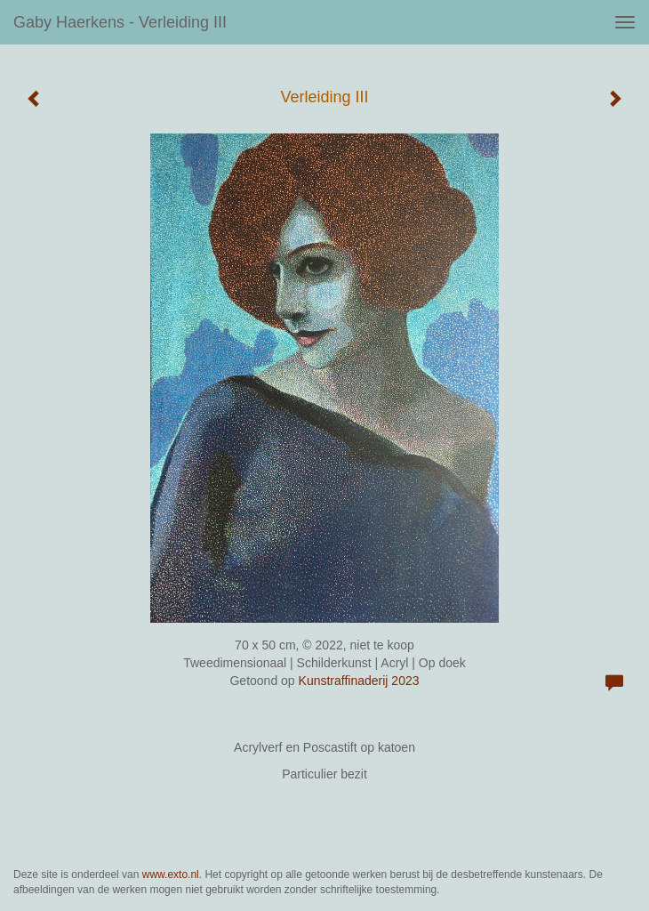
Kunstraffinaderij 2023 (359, 680)
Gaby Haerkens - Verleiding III (120, 22)
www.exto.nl (170, 874)
